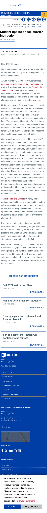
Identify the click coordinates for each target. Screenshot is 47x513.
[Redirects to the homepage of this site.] (3, 26)
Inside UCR (15, 5)
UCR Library (7, 372)
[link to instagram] (39, 20)
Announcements (13, 24)
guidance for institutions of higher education (20, 84)
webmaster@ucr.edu (13, 420)
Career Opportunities (11, 385)
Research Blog (7, 470)
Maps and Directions (11, 394)
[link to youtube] (34, 20)
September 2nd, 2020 (31, 24)
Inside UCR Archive (9, 474)
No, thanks (31, 507)
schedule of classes (14, 199)
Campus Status (8, 377)
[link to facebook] (23, 20)
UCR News (6, 465)
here (39, 100)
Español (6, 390)
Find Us (15, 434)
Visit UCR (6, 399)
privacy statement (26, 501)
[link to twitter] (29, 20)
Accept (12, 507)
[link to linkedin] (44, 20)
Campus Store (8, 381)
